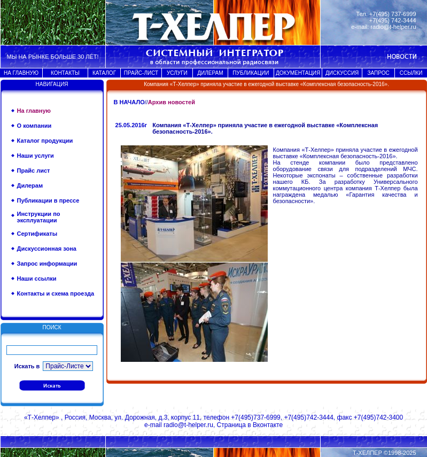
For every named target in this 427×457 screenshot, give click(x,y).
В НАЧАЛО (129, 102)
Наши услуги (35, 155)
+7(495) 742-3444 (392, 20)
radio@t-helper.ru (393, 27)
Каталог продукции (45, 140)
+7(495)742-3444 (308, 417)
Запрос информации (47, 263)
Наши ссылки (37, 278)
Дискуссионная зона (46, 248)
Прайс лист (33, 170)
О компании (34, 125)
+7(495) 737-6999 (392, 14)
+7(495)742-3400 (378, 417)
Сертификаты (37, 233)
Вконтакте (268, 425)
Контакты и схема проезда (55, 293)
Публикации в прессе (48, 200)
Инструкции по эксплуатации (38, 217)
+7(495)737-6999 (255, 417)
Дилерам (30, 185)
